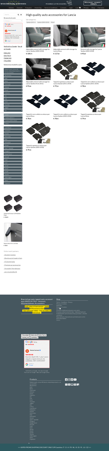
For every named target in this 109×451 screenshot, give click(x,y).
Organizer (7, 183)
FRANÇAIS (25, 337)
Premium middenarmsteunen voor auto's (68, 310)
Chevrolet (7, 84)
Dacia (6, 90)
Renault (7, 157)
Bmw (6, 81)
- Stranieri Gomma (9, 255)
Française (28, 8)
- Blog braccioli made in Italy (13, 258)
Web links (59, 305)
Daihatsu (7, 93)
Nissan (7, 145)
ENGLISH (34, 335)
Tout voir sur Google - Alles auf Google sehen (36, 372)
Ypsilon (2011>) (31, 22)
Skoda (6, 165)
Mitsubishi (7, 142)
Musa (52, 22)
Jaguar (6, 107)
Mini (6, 139)
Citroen (7, 87)
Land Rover (8, 127)
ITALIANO (25, 335)
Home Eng (38, 8)
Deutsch (19, 8)
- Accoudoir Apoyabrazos (12, 268)
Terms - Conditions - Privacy (64, 302)
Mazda (7, 133)
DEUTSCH (42, 335)
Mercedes (8, 136)
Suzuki (6, 171)
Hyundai (7, 104)
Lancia (6, 115)
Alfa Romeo (8, 75)
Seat (6, 163)
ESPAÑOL (34, 337)
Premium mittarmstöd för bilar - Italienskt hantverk (71, 312)
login (71, 8)
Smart (6, 168)
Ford (6, 102)
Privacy (86, 8)
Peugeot (7, 151)
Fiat (6, 99)
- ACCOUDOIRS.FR (10, 272)
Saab (6, 160)
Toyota (7, 174)
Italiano (11, 8)
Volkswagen (8, 177)
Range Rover (8, 154)
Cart (78, 8)
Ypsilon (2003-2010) (43, 22)
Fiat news (101, 8)
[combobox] (13, 20)
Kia (5, 110)
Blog (93, 8)
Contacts (63, 8)
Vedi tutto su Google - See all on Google (37, 371)
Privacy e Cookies (61, 304)
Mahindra (7, 130)
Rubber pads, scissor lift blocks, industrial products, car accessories (12, 70)
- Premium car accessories (12, 265)
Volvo (6, 180)
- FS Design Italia (9, 262)
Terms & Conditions (50, 8)
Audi (6, 78)
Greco (58, 320)
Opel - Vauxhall (9, 148)
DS (5, 96)
